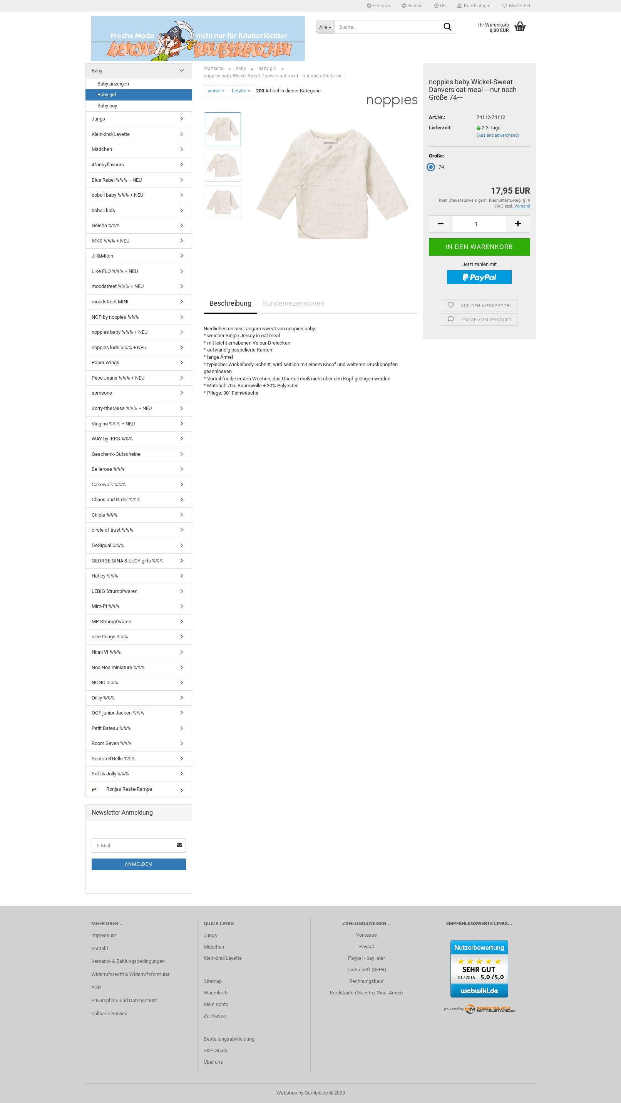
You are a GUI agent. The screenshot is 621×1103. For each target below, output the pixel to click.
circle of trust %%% (112, 530)
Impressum (103, 935)
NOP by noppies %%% (115, 317)
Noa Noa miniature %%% (118, 667)
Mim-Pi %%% (106, 606)
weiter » (216, 91)
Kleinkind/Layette (111, 134)
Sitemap (378, 5)
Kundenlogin (473, 5)
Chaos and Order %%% (116, 499)
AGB (96, 987)
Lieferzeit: (440, 128)
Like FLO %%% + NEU (115, 271)
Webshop (286, 1093)
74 (436, 167)
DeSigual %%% (108, 545)
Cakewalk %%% (109, 484)
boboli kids (103, 210)
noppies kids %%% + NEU (119, 347)
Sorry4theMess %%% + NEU (122, 408)
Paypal (366, 946)
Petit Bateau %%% (111, 728)
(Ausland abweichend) (498, 135)
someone (102, 393)
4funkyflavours (108, 164)
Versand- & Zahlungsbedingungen (128, 961)
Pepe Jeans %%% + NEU (118, 378)
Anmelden (138, 864)
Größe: (436, 156)
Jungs (98, 119)
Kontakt (99, 948)
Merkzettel (516, 5)
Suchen (412, 5)
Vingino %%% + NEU (113, 424)
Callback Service (109, 1013)
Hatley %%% (105, 576)
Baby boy (107, 106)
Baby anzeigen (113, 84)
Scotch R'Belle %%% (114, 759)
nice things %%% (110, 636)
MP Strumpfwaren (111, 621)
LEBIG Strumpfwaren (114, 591)
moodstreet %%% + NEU (118, 286)
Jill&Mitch (102, 256)
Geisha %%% (106, 225)
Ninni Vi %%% (106, 652)
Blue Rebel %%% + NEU (117, 180)
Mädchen (102, 149)
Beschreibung (230, 303)
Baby (97, 71)
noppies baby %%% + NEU (119, 332)
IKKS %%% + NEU (110, 241)
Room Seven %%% (112, 743)
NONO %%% (105, 682)
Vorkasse (366, 935)
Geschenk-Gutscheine (116, 454)
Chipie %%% (105, 515)
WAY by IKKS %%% (112, 439)
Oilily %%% (103, 698)
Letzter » (241, 91)
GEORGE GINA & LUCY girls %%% (128, 561)
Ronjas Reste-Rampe (122, 789)
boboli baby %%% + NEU (117, 195)
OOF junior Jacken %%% (118, 713)
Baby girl (106, 94)
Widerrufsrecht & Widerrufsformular (130, 974)
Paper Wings (105, 362)
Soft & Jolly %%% (110, 774)
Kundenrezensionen (293, 303)
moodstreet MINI (110, 302)
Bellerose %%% (108, 469)
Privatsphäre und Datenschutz (124, 1000)
